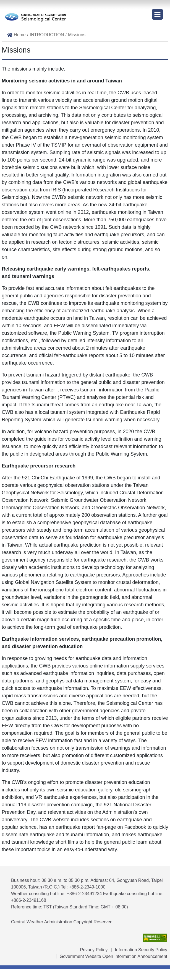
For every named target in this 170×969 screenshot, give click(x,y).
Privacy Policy (94, 949)
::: (4, 34)
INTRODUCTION (47, 34)
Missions (76, 34)
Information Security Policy (141, 949)
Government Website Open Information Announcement (113, 956)
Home (20, 34)
